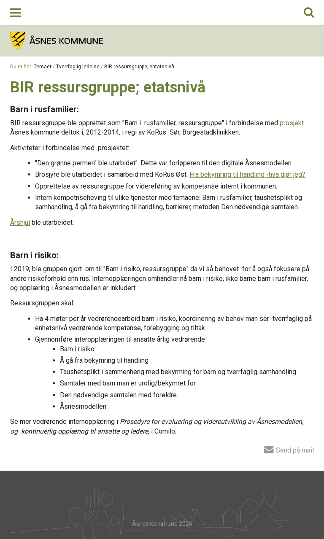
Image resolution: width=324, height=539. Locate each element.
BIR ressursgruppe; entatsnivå (139, 67)
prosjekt (292, 123)
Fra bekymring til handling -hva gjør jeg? (247, 174)
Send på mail (289, 449)
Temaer (42, 67)
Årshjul (20, 222)
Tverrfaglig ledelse (78, 67)
